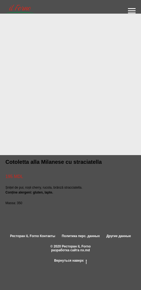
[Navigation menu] (132, 11)
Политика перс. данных (81, 236)
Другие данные (118, 236)
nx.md (85, 250)
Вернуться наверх (70, 261)
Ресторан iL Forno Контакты (32, 236)
